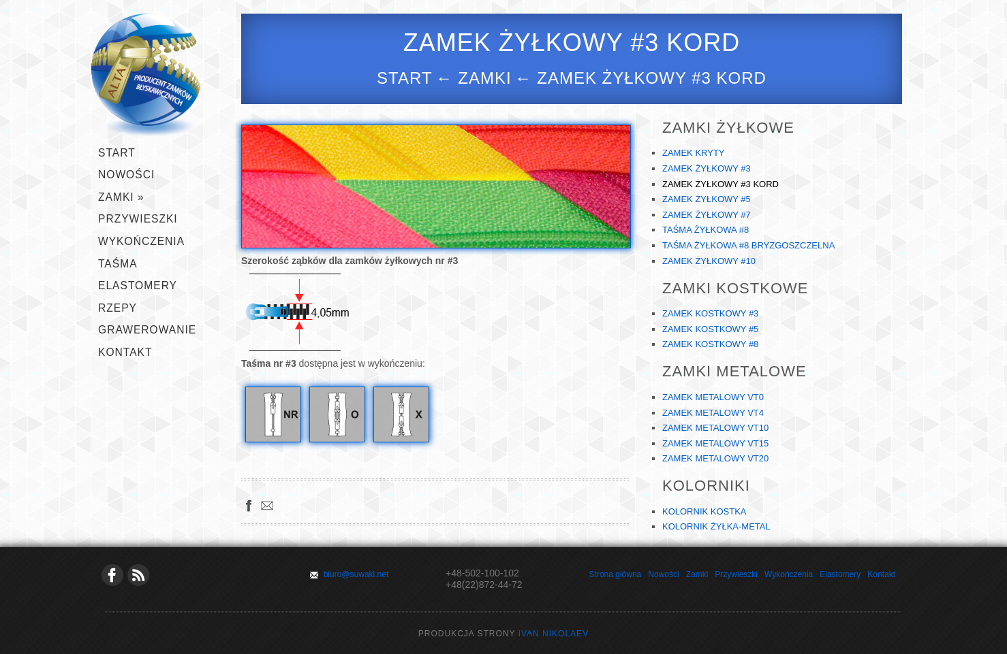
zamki (484, 78)
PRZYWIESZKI (138, 219)
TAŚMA (118, 263)
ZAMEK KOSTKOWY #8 (710, 344)
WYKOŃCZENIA (141, 241)
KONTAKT (125, 352)
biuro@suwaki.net (356, 574)
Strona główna (615, 574)
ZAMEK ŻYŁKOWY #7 (706, 215)
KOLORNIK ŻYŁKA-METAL (716, 526)
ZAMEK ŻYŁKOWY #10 (709, 261)
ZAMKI (121, 197)
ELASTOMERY (137, 285)
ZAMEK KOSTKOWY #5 (710, 329)
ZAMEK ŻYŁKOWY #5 (706, 199)
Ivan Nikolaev (553, 633)
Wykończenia (788, 574)
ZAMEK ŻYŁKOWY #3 (706, 168)
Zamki (697, 574)
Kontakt (881, 574)
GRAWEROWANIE (147, 330)
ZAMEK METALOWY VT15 (715, 443)
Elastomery (840, 574)
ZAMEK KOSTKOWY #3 (710, 313)
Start (404, 78)
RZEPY (117, 308)
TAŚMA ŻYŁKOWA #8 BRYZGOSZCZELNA (748, 245)
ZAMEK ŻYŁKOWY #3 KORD (720, 184)
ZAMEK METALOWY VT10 (715, 428)
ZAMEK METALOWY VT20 (715, 458)
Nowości (126, 174)
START (117, 153)
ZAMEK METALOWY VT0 (713, 397)
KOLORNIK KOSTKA (704, 511)
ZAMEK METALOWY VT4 (713, 413)
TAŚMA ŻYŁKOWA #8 (705, 230)
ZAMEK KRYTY (693, 153)
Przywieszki (736, 574)
